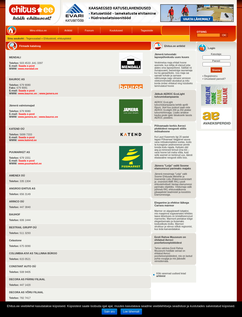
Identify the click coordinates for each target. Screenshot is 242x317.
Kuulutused (116, 30)
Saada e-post (26, 65)
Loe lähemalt (131, 311)
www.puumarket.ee (30, 163)
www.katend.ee (27, 140)
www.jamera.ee (48, 93)
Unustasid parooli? (214, 78)
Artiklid (68, 30)
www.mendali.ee (28, 68)
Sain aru (109, 311)
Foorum (89, 30)
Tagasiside (147, 30)
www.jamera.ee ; (28, 116)
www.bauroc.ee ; (28, 93)
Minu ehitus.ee (38, 30)
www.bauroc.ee (48, 116)
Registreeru (210, 76)
